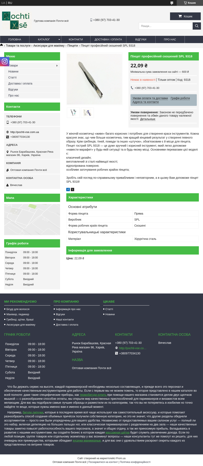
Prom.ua (121, 458)
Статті (12, 77)
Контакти (76, 39)
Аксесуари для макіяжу (48, 45)
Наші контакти (65, 319)
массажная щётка (118, 432)
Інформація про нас (68, 309)
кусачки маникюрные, (87, 440)
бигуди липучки (33, 412)
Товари (13, 65)
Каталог (44, 39)
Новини (13, 71)
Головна (14, 39)
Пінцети (73, 45)
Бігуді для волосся (17, 309)
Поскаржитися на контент (103, 462)
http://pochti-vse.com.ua (24, 132)
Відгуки (140, 39)
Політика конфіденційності (135, 462)
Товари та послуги (18, 45)
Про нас (170, 39)
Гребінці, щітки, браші (20, 319)
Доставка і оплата (108, 39)
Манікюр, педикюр (17, 314)
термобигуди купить (93, 394)
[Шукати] (197, 26)
